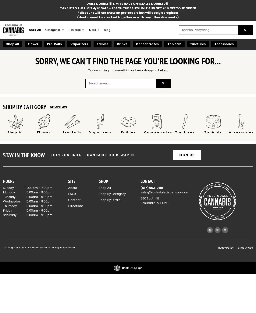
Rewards (76, 30)
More (94, 30)
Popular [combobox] (238, 153)
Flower (33, 44)
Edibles (102, 44)
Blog (107, 30)
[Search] (245, 30)
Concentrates (147, 44)
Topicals (174, 44)
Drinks (122, 44)
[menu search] (27, 156)
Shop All (35, 30)
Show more (13, 251)
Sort (236, 149)
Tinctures (198, 44)
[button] (9, 156)
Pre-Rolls (54, 44)
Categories (54, 30)
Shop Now (58, 107)
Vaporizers (79, 44)
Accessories (224, 44)
